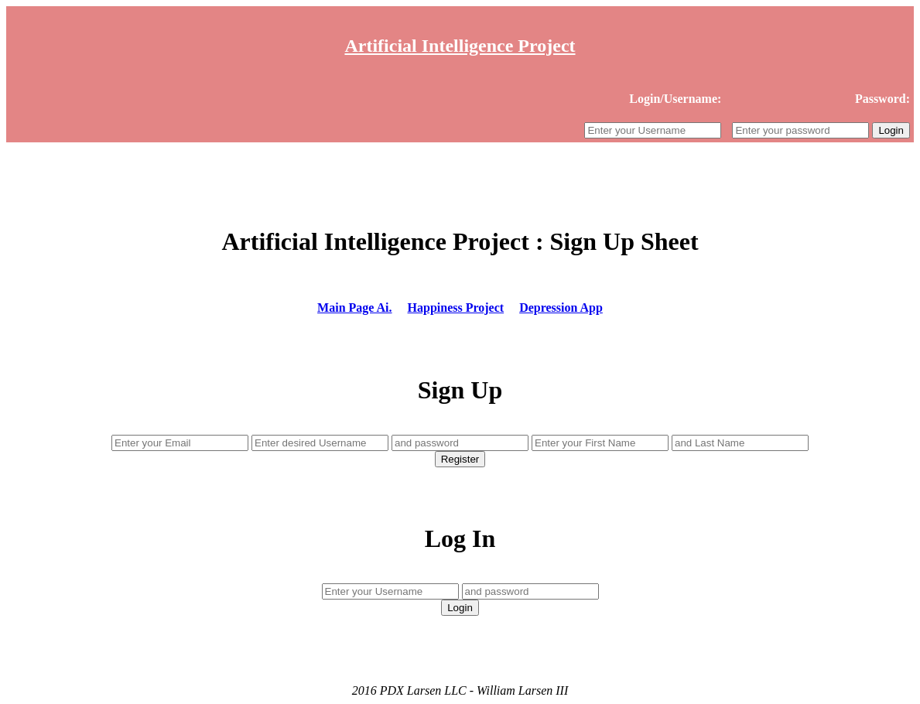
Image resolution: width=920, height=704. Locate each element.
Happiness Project (456, 307)
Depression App (561, 307)
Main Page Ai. (354, 307)
